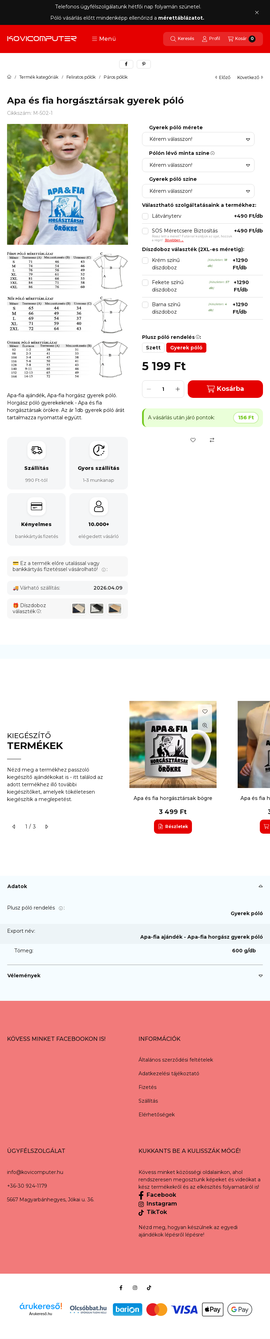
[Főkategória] (9, 77)
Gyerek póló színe (173, 179)
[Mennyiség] (163, 389)
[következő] (46, 827)
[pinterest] (144, 64)
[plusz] (177, 389)
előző (222, 77)
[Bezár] (257, 12)
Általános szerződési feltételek (176, 1060)
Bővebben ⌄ (174, 240)
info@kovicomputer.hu (35, 1172)
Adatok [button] (17, 886)
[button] (103, 39)
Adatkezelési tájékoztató (169, 1073)
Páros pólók (116, 77)
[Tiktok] (149, 1288)
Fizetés (147, 1087)
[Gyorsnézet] (205, 725)
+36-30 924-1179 (27, 1186)
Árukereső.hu (40, 1314)
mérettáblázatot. (182, 18)
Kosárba (225, 389)
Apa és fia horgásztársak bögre (173, 798)
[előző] (14, 827)
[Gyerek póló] (186, 348)
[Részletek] (173, 827)
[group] (192, 767)
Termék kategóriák (38, 77)
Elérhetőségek (157, 1114)
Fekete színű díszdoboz (207, 286)
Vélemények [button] (23, 975)
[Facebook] (121, 1288)
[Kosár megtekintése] (241, 39)
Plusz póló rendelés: (36, 908)
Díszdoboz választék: (29, 609)
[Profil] (210, 39)
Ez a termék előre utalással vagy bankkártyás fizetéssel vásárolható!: (60, 566)
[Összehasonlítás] (212, 440)
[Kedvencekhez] (193, 440)
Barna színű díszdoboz (207, 308)
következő (250, 77)
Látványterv (207, 216)
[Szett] (153, 348)
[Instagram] (135, 1288)
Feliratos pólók (81, 77)
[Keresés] (182, 39)
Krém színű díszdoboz (207, 264)
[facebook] (126, 64)
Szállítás (148, 1101)
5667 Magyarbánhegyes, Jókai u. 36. (50, 1199)
